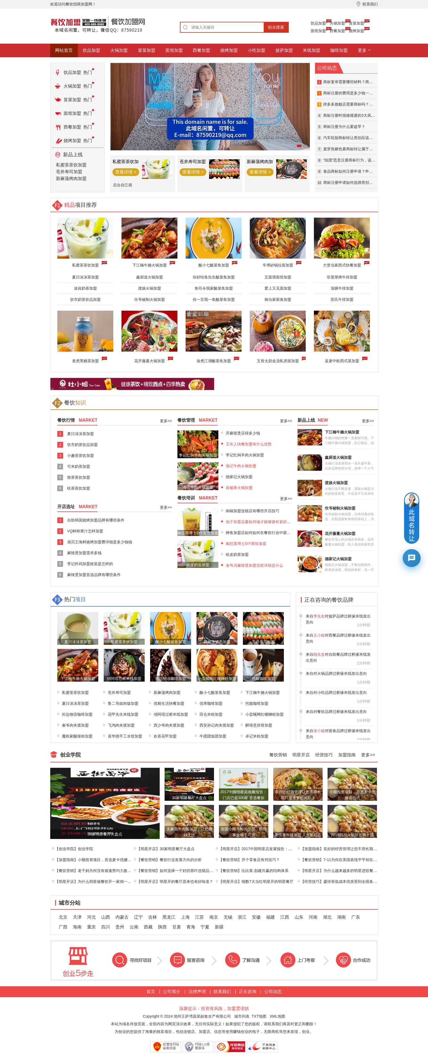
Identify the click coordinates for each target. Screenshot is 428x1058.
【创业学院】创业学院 (74, 849)
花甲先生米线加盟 (123, 714)
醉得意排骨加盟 (258, 725)
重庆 (91, 927)
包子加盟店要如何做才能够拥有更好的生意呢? (265, 522)
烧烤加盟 (356, 31)
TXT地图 (259, 1016)
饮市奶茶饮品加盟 (85, 299)
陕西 (162, 927)
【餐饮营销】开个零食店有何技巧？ (249, 860)
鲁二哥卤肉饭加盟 (123, 703)
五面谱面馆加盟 (277, 277)
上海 (185, 917)
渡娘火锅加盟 (149, 288)
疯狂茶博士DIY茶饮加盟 (246, 543)
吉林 (152, 917)
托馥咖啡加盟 (256, 703)
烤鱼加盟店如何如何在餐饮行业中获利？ (260, 533)
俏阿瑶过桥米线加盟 (171, 714)
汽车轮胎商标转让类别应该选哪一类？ (355, 138)
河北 (91, 917)
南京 (213, 917)
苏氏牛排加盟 (342, 299)
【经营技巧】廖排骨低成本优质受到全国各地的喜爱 (344, 881)
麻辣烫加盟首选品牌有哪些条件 (94, 575)
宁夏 (205, 927)
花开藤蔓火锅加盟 (150, 360)
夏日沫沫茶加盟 (85, 277)
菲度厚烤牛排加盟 (342, 277)
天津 (77, 917)
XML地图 (277, 1016)
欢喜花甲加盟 (165, 736)
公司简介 (171, 991)
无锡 (228, 917)
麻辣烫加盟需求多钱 (84, 553)
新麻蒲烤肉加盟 (71, 178)
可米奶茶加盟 (78, 466)
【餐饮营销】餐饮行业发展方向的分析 (169, 860)
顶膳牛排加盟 (342, 288)
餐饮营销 (278, 755)
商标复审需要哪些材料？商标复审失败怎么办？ (363, 82)
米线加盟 (311, 50)
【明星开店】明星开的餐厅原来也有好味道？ (175, 881)
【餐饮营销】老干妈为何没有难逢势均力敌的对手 (97, 870)
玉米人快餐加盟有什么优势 (249, 444)
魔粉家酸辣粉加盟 (77, 736)
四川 (105, 927)
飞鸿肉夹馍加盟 (121, 725)
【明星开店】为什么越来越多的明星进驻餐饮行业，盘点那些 (352, 870)
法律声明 (197, 991)
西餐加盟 (337, 31)
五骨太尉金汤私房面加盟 (279, 360)
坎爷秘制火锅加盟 (149, 299)
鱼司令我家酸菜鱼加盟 (214, 288)
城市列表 (241, 1016)
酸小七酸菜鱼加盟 (215, 692)
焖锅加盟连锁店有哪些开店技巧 (252, 511)
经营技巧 (324, 755)
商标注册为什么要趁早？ (344, 126)
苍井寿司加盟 (69, 171)
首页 (150, 991)
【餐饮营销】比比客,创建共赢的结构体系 (254, 870)
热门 (87, 72)
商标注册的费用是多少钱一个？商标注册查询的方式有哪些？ (374, 93)
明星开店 (301, 755)
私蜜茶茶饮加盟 (71, 165)
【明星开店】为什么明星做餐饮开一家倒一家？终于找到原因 (106, 881)
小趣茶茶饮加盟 (80, 455)
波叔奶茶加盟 (85, 288)
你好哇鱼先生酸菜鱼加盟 (214, 277)
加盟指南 (347, 755)
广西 (63, 927)
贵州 (119, 927)
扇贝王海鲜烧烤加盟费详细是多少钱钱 (99, 542)
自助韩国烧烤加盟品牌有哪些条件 (95, 520)
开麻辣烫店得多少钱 (243, 433)
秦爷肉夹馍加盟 (75, 725)
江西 (284, 917)
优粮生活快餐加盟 (169, 703)
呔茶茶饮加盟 (78, 488)
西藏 (148, 927)
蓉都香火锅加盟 (239, 487)
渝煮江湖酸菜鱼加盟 (215, 360)
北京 (63, 917)
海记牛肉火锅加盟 (241, 466)
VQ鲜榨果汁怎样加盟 (85, 531)
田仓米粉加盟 (211, 714)
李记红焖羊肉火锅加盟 (245, 455)
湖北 (327, 917)
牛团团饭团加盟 (213, 736)
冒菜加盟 (356, 23)
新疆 (219, 927)
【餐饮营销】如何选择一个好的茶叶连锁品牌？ (177, 870)
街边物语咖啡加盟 (77, 714)
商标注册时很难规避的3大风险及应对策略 (358, 115)
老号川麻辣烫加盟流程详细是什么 (254, 565)
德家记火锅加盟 (239, 477)
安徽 (256, 917)
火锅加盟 (337, 23)
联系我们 (222, 991)
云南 (134, 927)
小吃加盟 (256, 50)
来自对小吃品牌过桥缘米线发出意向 (336, 711)
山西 (105, 917)
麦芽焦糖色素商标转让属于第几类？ (353, 149)
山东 (299, 917)
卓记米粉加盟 (256, 736)
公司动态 (273, 991)
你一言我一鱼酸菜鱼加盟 (214, 299)
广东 (355, 917)
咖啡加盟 (339, 50)
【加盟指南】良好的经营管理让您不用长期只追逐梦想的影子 (352, 849)
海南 (77, 927)
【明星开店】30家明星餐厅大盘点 (166, 849)
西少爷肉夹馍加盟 (169, 725)
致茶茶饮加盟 (78, 477)
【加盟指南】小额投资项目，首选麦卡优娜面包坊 (97, 860)
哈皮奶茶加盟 (237, 554)
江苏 (199, 917)
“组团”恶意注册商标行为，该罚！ (351, 160)
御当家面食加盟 (277, 299)
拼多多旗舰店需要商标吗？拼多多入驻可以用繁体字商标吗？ (374, 104)
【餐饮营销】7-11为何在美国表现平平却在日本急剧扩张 (348, 860)
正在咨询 (247, 991)
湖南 (341, 917)
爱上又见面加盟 (277, 288)
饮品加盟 (318, 23)
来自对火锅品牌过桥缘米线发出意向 (336, 692)
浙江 (242, 917)
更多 (362, 50)
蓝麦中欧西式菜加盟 (343, 360)
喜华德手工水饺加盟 (125, 736)
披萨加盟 (284, 50)
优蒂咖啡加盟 (211, 703)
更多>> (166, 421)
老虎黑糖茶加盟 (86, 360)
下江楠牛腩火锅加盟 (262, 692)
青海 (190, 927)
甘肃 (176, 927)
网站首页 (64, 50)
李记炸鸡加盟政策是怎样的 (90, 564)
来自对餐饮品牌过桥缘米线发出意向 (336, 731)
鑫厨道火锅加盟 (149, 277)
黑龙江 (169, 917)
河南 (313, 917)
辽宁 (138, 917)
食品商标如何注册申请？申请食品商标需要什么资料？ (369, 171)
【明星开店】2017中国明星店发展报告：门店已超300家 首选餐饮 (274, 849)
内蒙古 (122, 917)
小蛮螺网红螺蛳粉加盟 (264, 714)
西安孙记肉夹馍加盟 (217, 725)
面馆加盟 (318, 31)
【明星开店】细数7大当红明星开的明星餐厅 (256, 881)
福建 (270, 917)
